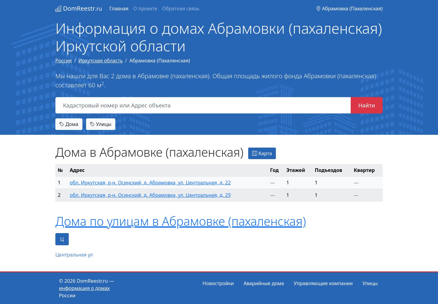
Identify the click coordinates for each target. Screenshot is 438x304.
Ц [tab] (62, 239)
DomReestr (78, 8)
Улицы (100, 124)
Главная (118, 8)
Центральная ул (74, 254)
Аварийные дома (264, 283)
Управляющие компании (323, 283)
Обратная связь (180, 8)
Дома (68, 124)
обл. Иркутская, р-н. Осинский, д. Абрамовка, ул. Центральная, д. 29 (150, 195)
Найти (366, 105)
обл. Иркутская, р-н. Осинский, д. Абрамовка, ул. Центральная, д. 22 (150, 182)
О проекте (145, 8)
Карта (262, 153)
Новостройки (218, 283)
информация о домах (84, 288)
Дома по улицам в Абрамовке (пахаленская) (180, 221)
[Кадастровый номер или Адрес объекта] (203, 105)
